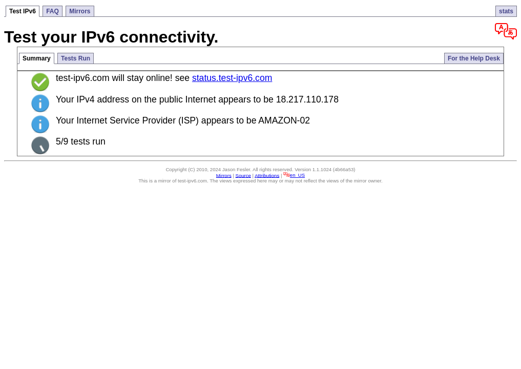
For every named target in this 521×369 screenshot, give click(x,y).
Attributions (267, 175)
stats (506, 11)
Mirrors (79, 11)
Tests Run (75, 58)
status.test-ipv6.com (232, 78)
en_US (294, 175)
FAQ (52, 11)
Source (243, 175)
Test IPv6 (22, 11)
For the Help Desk (474, 58)
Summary (37, 58)
